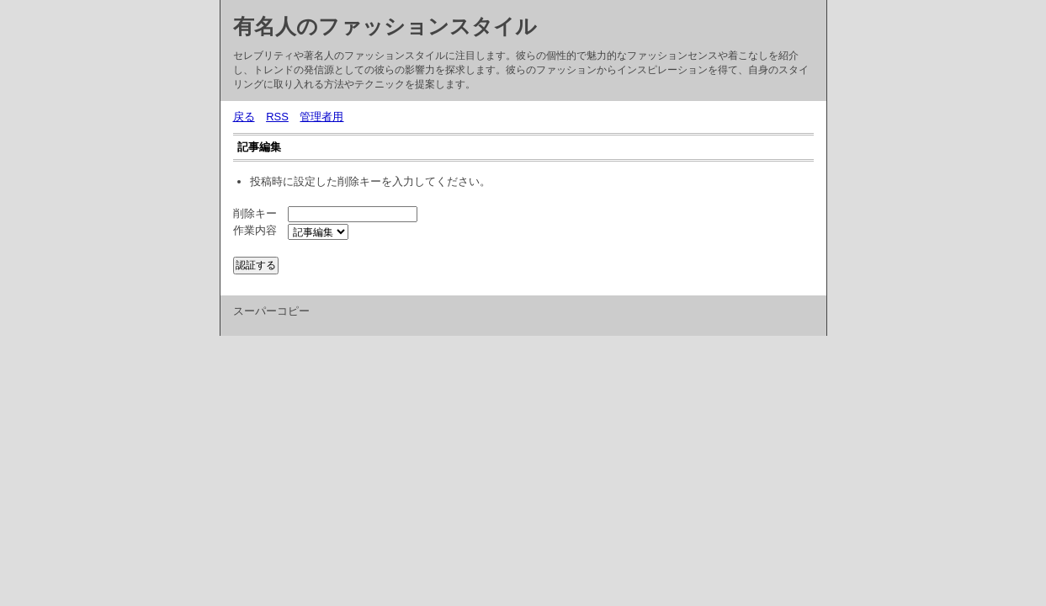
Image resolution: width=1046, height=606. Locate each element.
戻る (244, 116)
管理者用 (321, 116)
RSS (277, 116)
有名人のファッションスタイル (385, 26)
